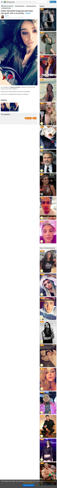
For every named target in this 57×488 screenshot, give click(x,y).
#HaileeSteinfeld (19, 6)
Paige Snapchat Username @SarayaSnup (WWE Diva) (45, 442)
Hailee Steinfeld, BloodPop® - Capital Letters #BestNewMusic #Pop (48, 82)
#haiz (28, 13)
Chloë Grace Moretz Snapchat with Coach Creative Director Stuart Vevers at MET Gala (47, 106)
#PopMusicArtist (6, 8)
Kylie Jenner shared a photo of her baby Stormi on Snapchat (47, 347)
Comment (28, 118)
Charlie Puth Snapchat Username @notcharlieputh (47, 200)
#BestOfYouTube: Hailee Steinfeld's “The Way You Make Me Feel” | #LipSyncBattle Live (47, 59)
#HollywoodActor (31, 6)
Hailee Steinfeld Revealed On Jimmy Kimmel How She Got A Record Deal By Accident (47, 177)
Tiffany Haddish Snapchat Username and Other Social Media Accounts (48, 253)
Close (34, 118)
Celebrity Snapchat (7, 6)
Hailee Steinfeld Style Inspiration (47, 34)
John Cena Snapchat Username (46, 465)
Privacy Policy (50, 481)
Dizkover (9, 2)
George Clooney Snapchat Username (48, 152)
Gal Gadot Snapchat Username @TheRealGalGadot (46, 224)
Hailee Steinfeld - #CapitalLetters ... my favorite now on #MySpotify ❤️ (47, 11)
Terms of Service (28, 483)
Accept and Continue (28, 485)
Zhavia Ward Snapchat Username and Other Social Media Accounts (47, 277)
